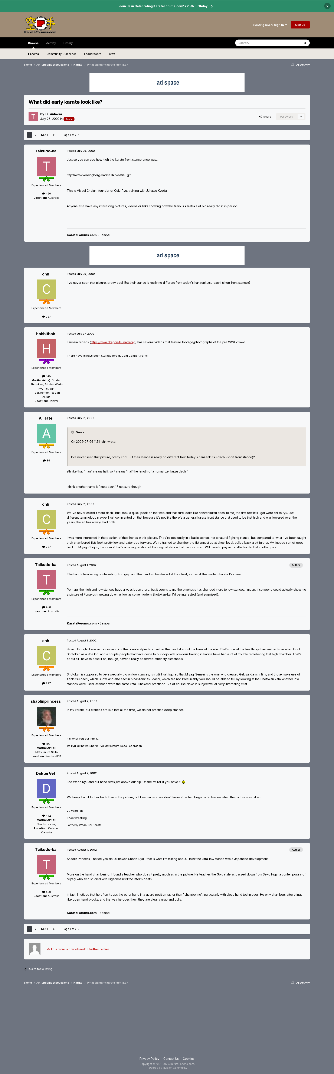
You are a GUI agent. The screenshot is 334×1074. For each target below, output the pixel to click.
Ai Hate (45, 418)
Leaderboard (92, 53)
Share (265, 116)
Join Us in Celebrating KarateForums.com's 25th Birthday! (163, 6)
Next (44, 134)
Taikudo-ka (53, 114)
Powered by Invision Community (167, 1067)
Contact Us (171, 1058)
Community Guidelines (61, 53)
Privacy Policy (149, 1058)
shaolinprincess (46, 701)
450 (46, 193)
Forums (33, 53)
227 (46, 316)
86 (46, 460)
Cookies (188, 1058)
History (68, 43)
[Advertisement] (167, 1022)
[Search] (257, 43)
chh (45, 274)
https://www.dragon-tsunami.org (113, 342)
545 (46, 376)
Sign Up (300, 24)
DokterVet (45, 773)
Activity (51, 43)
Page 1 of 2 (71, 134)
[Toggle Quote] (73, 432)
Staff (112, 53)
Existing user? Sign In (270, 25)
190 (46, 743)
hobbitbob (45, 334)
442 (46, 815)
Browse (33, 44)
